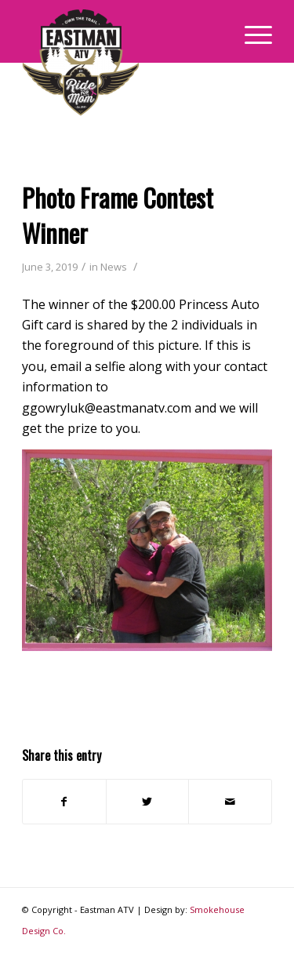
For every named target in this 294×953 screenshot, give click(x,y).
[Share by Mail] (230, 802)
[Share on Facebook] (64, 802)
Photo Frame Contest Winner (117, 215)
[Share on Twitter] (148, 802)
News (113, 267)
